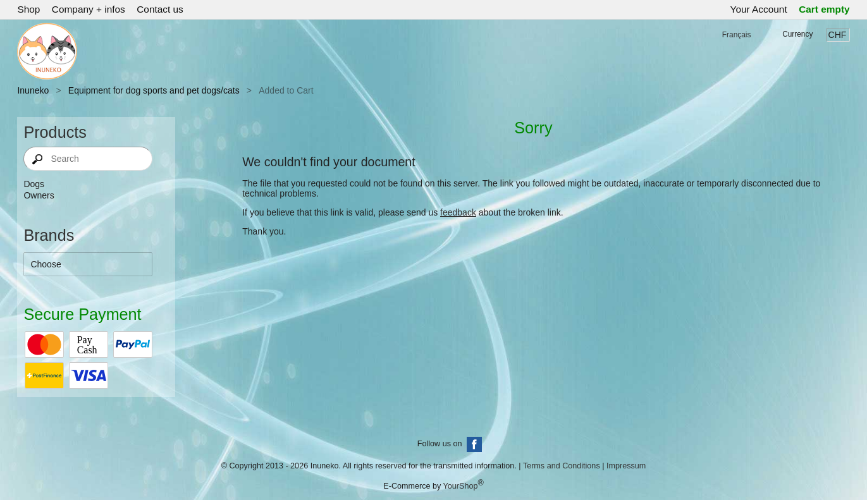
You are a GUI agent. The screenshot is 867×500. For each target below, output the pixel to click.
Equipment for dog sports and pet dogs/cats (154, 90)
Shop (28, 9)
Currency (797, 34)
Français (736, 34)
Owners (38, 195)
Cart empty (824, 9)
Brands (48, 235)
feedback (458, 212)
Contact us (160, 9)
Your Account (758, 9)
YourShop (460, 486)
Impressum (626, 465)
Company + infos (88, 9)
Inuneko (33, 90)
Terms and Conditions (561, 465)
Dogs (33, 184)
